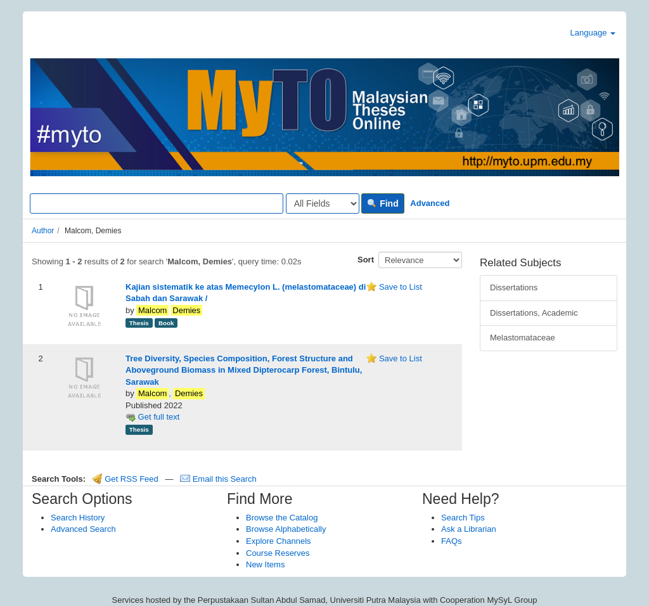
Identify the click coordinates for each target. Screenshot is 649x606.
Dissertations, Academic (534, 313)
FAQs (451, 541)
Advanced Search (83, 529)
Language (592, 32)
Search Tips (463, 517)
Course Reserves (277, 553)
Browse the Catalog (282, 517)
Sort (365, 259)
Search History (78, 517)
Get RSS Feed (125, 479)
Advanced (429, 203)
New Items (265, 564)
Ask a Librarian (468, 529)
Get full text (152, 417)
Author (43, 230)
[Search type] (322, 203)
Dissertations (513, 287)
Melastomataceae (522, 337)
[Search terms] (156, 203)
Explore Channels (278, 541)
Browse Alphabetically (286, 529)
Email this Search (218, 479)
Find (382, 203)
